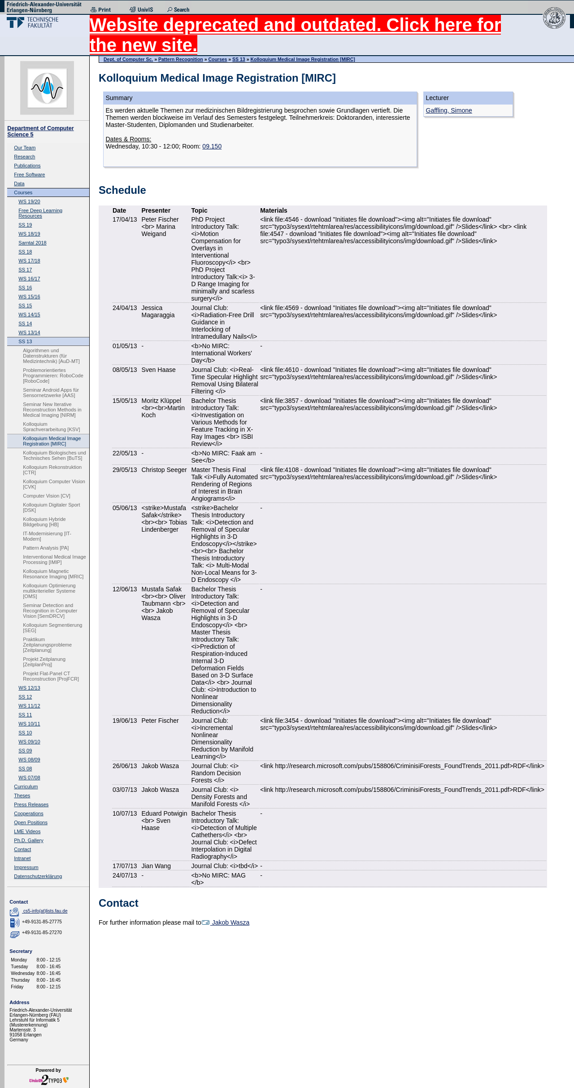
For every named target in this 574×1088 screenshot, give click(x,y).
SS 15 (25, 305)
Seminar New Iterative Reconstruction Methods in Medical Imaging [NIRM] (52, 410)
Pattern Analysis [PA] (46, 548)
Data (19, 183)
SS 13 (25, 341)
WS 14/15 (29, 314)
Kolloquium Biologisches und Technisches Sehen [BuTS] (54, 455)
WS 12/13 (29, 687)
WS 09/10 (29, 741)
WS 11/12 (29, 705)
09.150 (212, 146)
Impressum (26, 867)
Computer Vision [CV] (46, 495)
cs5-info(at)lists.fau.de (45, 911)
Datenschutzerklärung (38, 876)
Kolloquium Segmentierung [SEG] (52, 627)
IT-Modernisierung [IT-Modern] (47, 536)
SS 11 (25, 714)
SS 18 (25, 251)
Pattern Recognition (180, 59)
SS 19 (25, 224)
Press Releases (31, 804)
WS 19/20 (29, 201)
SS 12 (25, 696)
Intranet (22, 858)
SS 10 (25, 732)
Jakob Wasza (225, 922)
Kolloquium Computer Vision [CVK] (54, 484)
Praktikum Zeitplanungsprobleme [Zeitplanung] (47, 645)
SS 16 (25, 287)
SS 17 (25, 269)
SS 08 (25, 768)
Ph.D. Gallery (28, 840)
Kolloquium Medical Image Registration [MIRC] (52, 441)
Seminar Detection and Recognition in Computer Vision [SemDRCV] (50, 611)
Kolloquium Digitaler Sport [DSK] (51, 507)
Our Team (24, 147)
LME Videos (27, 831)
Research (24, 156)
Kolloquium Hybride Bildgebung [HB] (44, 521)
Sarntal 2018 (32, 242)
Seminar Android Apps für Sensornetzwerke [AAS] (51, 392)
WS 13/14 (29, 332)
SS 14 (25, 323)
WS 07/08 (29, 777)
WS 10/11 (29, 723)
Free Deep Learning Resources (40, 213)
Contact (22, 849)
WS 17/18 (29, 260)
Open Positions (31, 822)
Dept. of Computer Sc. (128, 59)
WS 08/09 (29, 759)
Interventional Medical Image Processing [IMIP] (54, 559)
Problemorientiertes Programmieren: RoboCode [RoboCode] (53, 375)
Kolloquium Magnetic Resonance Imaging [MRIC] (53, 573)
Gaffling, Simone (449, 110)
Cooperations (28, 813)
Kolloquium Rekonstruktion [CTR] (52, 469)
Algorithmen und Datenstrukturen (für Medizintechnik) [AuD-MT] (51, 356)
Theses (22, 795)
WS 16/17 (29, 278)
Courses (23, 192)
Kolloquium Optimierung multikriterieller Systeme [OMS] (49, 591)
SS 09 (25, 750)
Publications (27, 165)
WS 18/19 (29, 233)
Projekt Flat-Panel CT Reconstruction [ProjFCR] (51, 676)
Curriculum (26, 786)
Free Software (29, 174)
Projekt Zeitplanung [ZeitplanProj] (44, 661)
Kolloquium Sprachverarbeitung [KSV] (51, 426)
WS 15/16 (29, 296)
